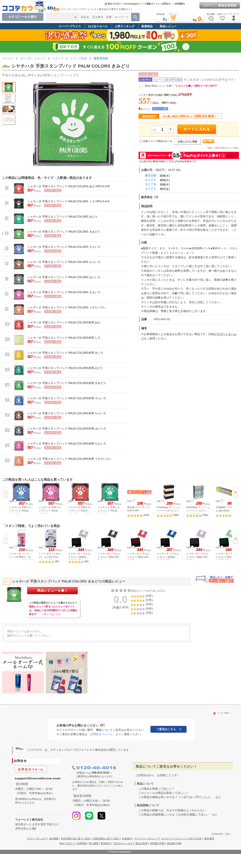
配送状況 (106, 843)
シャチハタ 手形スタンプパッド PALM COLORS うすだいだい (66, 307)
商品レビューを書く (52, 590)
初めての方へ (113, 3)
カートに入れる (196, 129)
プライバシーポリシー (146, 838)
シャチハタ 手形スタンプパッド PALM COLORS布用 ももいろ (66, 443)
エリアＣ (150, 188)
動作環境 (209, 838)
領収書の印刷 (157, 843)
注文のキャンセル (123, 843)
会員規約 (127, 838)
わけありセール (98, 26)
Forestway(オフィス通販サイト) (141, 3)
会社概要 (53, 838)
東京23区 (151, 175)
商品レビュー (168, 26)
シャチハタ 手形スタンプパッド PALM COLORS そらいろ (63, 246)
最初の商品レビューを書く (159, 85)
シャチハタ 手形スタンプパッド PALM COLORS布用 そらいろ (66, 398)
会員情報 (81, 843)
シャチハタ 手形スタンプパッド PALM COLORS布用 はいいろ (66, 428)
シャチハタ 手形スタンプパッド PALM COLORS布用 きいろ (65, 352)
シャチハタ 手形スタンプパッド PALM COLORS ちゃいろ (63, 261)
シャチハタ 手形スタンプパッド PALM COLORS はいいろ (63, 277)
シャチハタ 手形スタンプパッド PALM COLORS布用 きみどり (66, 383)
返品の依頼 (141, 843)
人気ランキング (124, 26)
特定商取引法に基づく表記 (75, 838)
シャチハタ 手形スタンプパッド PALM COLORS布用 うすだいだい (69, 458)
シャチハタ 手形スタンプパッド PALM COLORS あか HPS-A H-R (68, 186)
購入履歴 (93, 843)
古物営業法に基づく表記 (106, 838)
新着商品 (147, 26)
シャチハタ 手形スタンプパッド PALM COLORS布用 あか (63, 322)
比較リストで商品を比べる (157, 141)
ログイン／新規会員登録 (219, 5)
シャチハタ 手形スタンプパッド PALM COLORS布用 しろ (63, 337)
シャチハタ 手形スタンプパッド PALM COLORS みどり (62, 216)
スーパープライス (69, 26)
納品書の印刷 (174, 843)
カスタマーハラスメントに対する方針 (181, 838)
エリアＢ (150, 184)
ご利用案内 (179, 3)
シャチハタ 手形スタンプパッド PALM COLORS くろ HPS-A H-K (68, 201)
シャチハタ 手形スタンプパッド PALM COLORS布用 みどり (65, 368)
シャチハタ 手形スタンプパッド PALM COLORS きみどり (63, 231)
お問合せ (166, 3)
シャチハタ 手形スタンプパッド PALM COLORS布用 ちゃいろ (66, 413)
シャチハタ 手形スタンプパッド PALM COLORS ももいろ (63, 292)
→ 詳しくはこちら (50, 614)
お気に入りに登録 (187, 141)
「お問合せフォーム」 (101, 734)
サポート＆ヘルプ (36, 838)
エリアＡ (150, 179)
